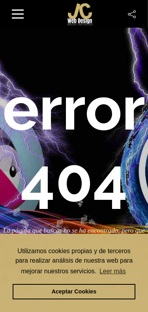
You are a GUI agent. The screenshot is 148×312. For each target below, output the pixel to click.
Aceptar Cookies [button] (74, 291)
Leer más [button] (112, 271)
